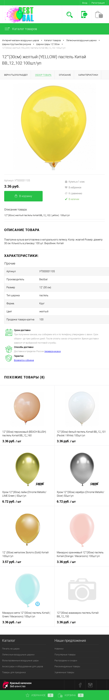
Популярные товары (65, 654)
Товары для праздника (14, 672)
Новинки (58, 648)
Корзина (70, 695)
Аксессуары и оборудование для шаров (22, 666)
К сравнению (73, 193)
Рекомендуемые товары (67, 666)
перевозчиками (52, 351)
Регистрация (98, 3)
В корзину (23, 196)
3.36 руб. (12, 186)
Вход (84, 3)
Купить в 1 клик (75, 181)
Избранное (39, 695)
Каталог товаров (20, 29)
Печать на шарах (11, 648)
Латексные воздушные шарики (18, 654)
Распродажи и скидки (65, 660)
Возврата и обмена (24, 360)
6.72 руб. (11, 501)
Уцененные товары (64, 672)
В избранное (73, 187)
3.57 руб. (11, 562)
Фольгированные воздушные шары (20, 660)
